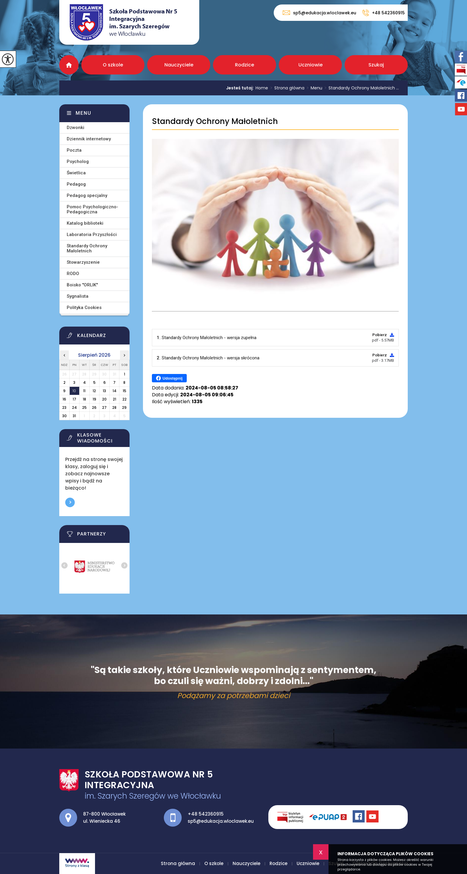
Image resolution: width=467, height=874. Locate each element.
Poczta (74, 150)
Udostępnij (169, 378)
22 (124, 399)
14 (114, 390)
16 (64, 399)
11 (84, 390)
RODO (73, 273)
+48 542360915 (383, 13)
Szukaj (376, 64)
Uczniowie (310, 64)
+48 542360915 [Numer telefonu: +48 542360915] (206, 814)
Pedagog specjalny (87, 195)
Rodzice (244, 64)
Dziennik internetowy (89, 139)
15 (124, 390)
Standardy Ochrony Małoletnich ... (360, 88)
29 (124, 407)
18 (84, 399)
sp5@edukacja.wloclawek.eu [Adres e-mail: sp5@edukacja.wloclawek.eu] (221, 821)
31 (74, 415)
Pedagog (76, 184)
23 (64, 407)
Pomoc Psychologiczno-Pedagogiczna (92, 209)
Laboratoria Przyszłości (92, 234)
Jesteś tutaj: (241, 88)
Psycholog (78, 161)
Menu (313, 88)
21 (114, 399)
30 (64, 415)
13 (104, 390)
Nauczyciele (178, 64)
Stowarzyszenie (83, 262)
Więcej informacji (70, 502)
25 (84, 407)
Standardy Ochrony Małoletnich (215, 121)
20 (104, 399)
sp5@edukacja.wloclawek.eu (319, 12)
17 (74, 399)
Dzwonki (75, 127)
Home (262, 88)
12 (94, 390)
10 (74, 390)
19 (94, 399)
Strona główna (69, 64)
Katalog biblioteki (85, 223)
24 (74, 407)
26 (94, 407)
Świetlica (76, 173)
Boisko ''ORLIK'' (82, 285)
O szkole (113, 64)
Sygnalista (77, 296)
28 (114, 407)
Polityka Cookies (84, 307)
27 (104, 407)
